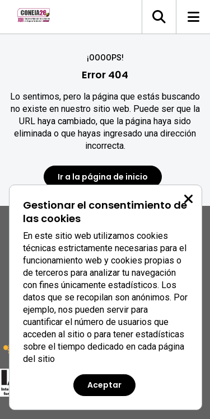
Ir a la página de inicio (103, 176)
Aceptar (104, 384)
